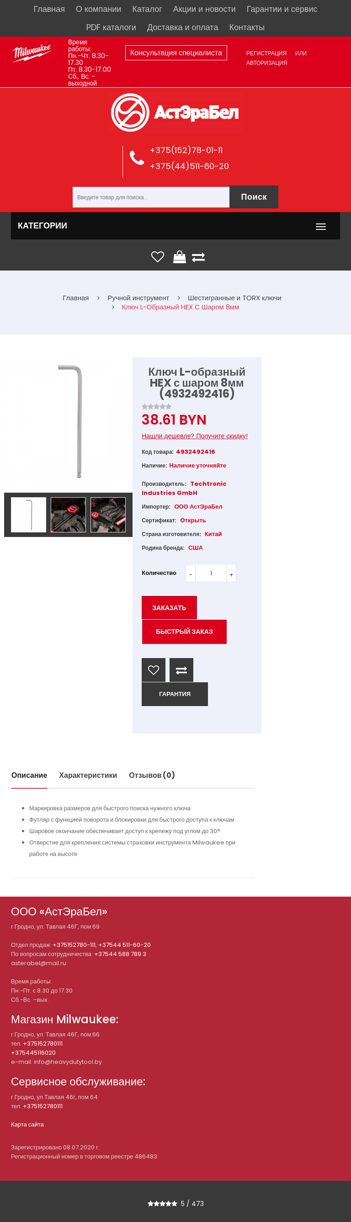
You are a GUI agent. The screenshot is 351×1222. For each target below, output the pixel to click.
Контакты (247, 27)
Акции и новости (204, 9)
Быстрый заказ (184, 631)
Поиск (254, 196)
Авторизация (266, 63)
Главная (49, 9)
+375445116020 (33, 1052)
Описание (29, 775)
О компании (98, 9)
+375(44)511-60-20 (189, 166)
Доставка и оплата (182, 27)
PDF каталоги (111, 27)
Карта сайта (27, 1124)
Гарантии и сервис (282, 9)
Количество (159, 572)
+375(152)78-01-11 (186, 150)
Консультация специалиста (176, 53)
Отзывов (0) (152, 775)
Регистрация (266, 53)
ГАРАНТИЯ (175, 694)
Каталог (147, 9)
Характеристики (88, 775)
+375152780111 (43, 1043)
